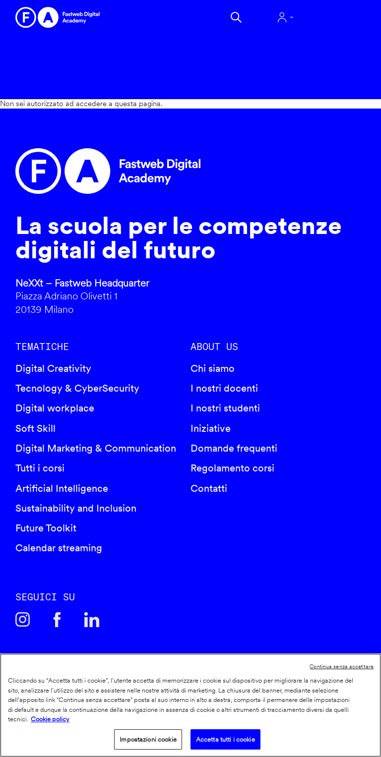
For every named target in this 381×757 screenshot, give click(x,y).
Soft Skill (35, 428)
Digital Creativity (53, 368)
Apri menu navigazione (334, 17)
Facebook (57, 619)
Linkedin (91, 619)
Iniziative (210, 428)
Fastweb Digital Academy (148, 171)
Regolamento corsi (232, 468)
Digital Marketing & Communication (95, 448)
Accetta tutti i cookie (225, 739)
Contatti (208, 488)
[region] (190, 705)
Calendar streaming (58, 548)
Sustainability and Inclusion (75, 508)
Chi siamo (212, 368)
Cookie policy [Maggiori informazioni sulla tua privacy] (50, 719)
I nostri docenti (224, 388)
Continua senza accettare (342, 666)
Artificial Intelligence (61, 488)
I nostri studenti (225, 408)
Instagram (22, 619)
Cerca (236, 17)
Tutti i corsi (39, 468)
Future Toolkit (45, 528)
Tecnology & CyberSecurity (77, 388)
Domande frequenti (233, 448)
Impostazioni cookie (148, 739)
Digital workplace (54, 408)
